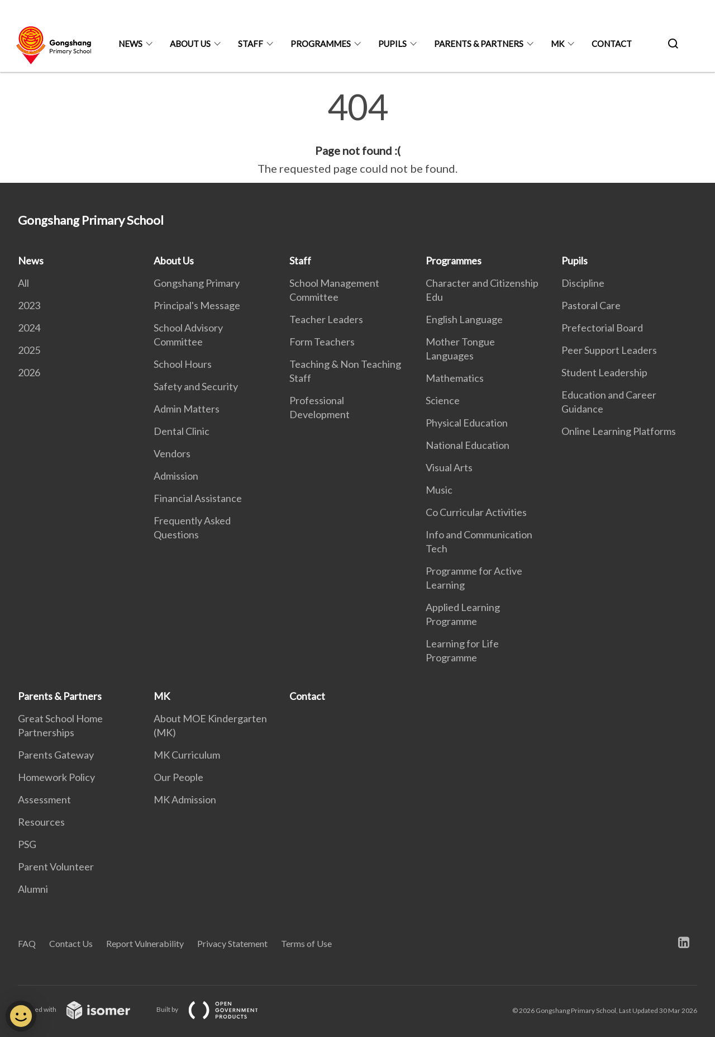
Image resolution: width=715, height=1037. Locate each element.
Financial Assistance (198, 498)
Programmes (320, 44)
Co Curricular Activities (476, 512)
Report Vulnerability (145, 943)
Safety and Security (196, 386)
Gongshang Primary (197, 283)
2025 (29, 350)
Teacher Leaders (326, 319)
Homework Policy (56, 777)
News (130, 44)
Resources (41, 822)
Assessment (44, 799)
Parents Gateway (56, 755)
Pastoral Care (591, 305)
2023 (29, 305)
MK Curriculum (187, 755)
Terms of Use (306, 943)
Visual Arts (449, 467)
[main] (357, 133)
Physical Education (467, 422)
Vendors (172, 453)
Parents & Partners (478, 44)
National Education (467, 445)
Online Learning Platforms (618, 431)
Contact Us (71, 943)
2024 (29, 327)
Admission (176, 476)
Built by (216, 1009)
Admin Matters (187, 409)
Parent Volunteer (56, 866)
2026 (29, 372)
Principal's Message (197, 305)
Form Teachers (322, 341)
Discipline (582, 283)
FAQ (27, 943)
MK (557, 44)
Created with (83, 1009)
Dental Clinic (181, 431)
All (23, 283)
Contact (612, 44)
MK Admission (185, 799)
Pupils (392, 44)
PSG (27, 844)
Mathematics (455, 378)
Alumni (33, 889)
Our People (178, 777)
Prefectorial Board (602, 327)
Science (443, 400)
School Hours (183, 364)
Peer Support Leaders (609, 350)
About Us (190, 44)
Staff (250, 44)
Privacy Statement (232, 943)
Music (439, 490)
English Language (464, 319)
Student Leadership (604, 372)
